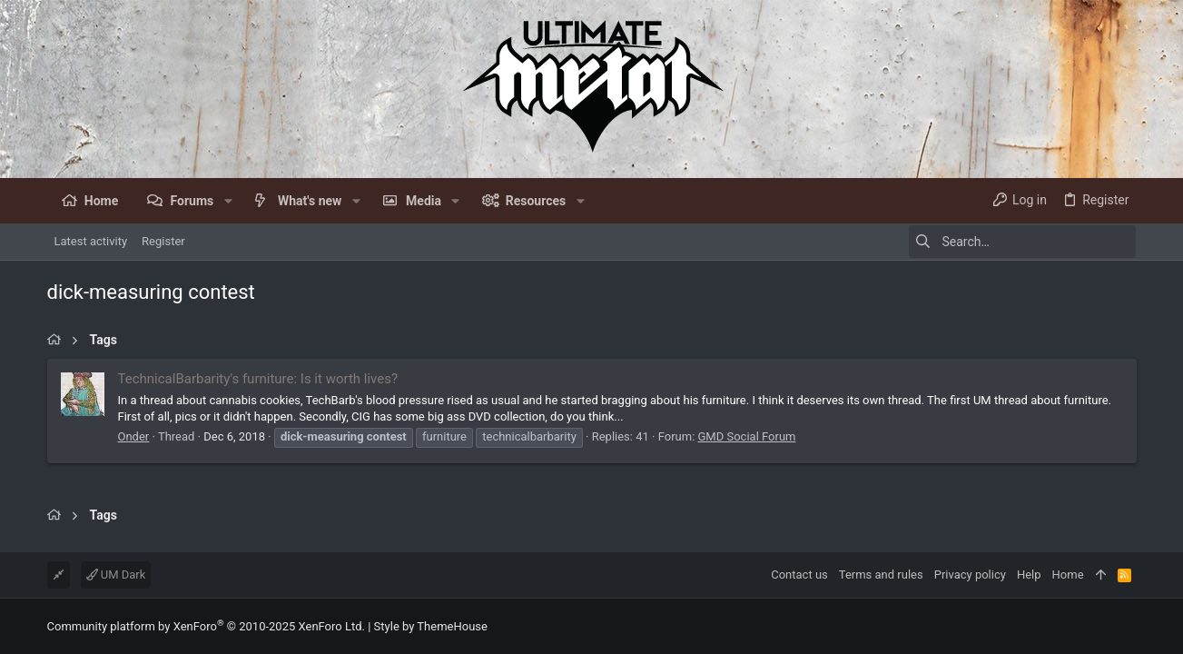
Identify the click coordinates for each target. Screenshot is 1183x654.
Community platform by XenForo (206, 626)
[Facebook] (1128, 626)
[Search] (1022, 241)
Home (1068, 574)
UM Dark (116, 574)
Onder (134, 436)
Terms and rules (881, 574)
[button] (227, 201)
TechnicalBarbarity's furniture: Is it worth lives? (258, 379)
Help (1029, 574)
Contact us (799, 574)
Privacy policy (970, 574)
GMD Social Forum (747, 436)
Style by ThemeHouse (431, 626)
